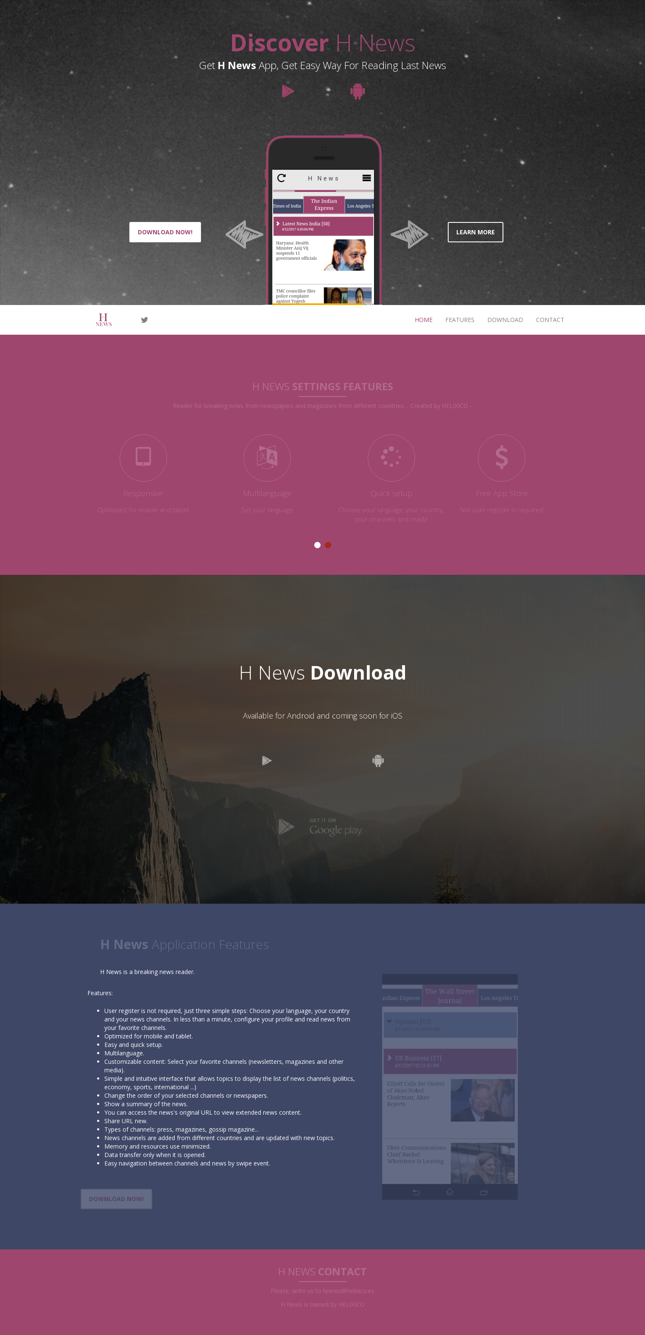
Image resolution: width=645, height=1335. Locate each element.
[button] (240, 219)
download (505, 320)
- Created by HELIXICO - (439, 404)
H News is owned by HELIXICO (323, 1303)
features (460, 320)
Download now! (165, 232)
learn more (475, 232)
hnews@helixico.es (348, 1289)
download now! (114, 1199)
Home (424, 320)
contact (550, 320)
